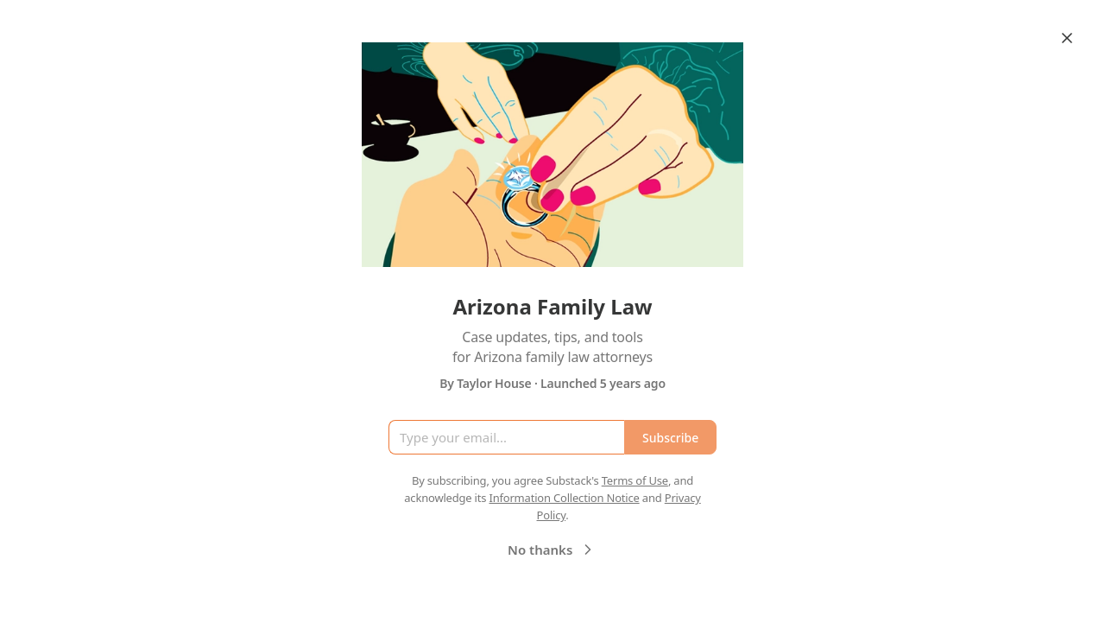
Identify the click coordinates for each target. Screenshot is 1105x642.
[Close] (1067, 38)
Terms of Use (635, 480)
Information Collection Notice (564, 497)
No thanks (552, 549)
